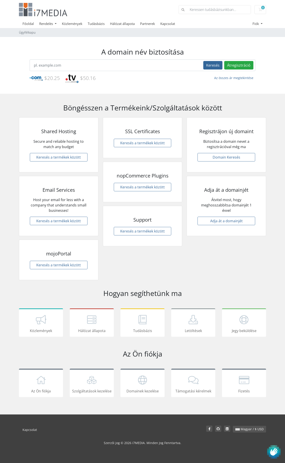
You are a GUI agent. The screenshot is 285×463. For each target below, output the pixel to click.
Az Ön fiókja (41, 384)
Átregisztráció (238, 65)
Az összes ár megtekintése (233, 78)
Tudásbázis (96, 23)
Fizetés (244, 384)
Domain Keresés (226, 157)
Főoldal (28, 23)
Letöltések (193, 323)
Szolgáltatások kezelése (92, 384)
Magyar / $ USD (249, 429)
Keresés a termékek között (58, 157)
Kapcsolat (167, 23)
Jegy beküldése (244, 323)
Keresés (213, 65)
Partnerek (147, 23)
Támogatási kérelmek (193, 384)
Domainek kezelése (142, 384)
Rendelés (46, 23)
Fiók (256, 23)
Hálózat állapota (122, 23)
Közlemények (72, 23)
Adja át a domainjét (226, 220)
